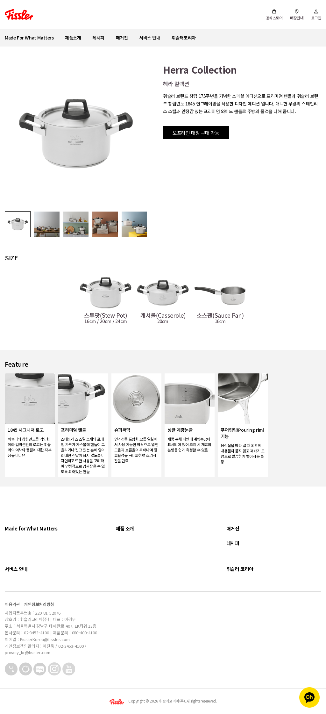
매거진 (122, 37)
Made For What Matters (29, 37)
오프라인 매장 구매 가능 (196, 132)
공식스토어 (274, 14)
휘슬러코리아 (184, 37)
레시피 (98, 37)
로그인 (316, 14)
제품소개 (73, 37)
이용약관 (12, 604)
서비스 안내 (149, 37)
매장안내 (296, 14)
